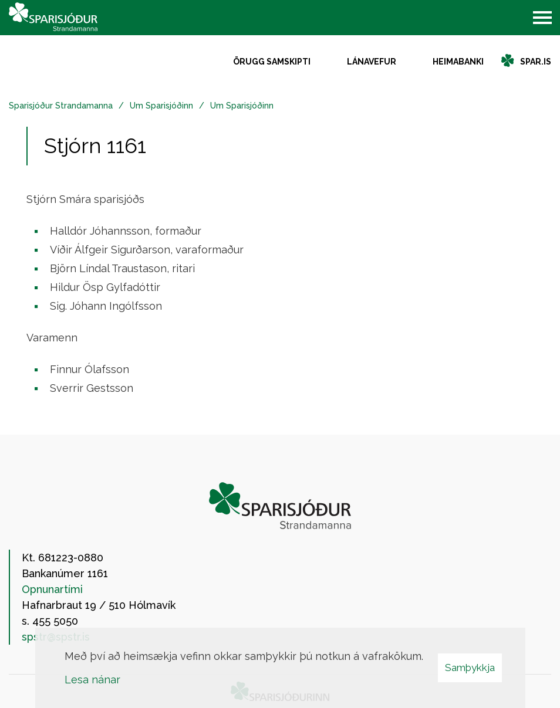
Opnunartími (52, 589)
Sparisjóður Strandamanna (61, 105)
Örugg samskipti (272, 61)
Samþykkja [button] (470, 667)
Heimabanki (458, 61)
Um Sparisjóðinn (161, 105)
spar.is (535, 61)
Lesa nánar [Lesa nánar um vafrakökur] (92, 679)
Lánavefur (371, 61)
